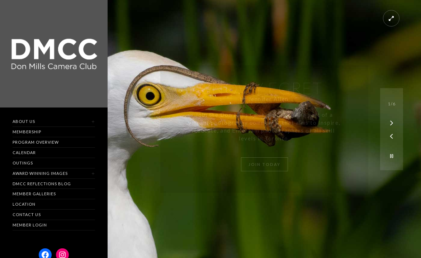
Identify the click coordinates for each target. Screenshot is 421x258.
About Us (24, 121)
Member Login (30, 225)
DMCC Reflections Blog (42, 183)
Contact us (27, 214)
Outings (23, 163)
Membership (27, 131)
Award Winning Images (40, 173)
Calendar (24, 152)
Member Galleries (34, 193)
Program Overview (36, 142)
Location (24, 204)
